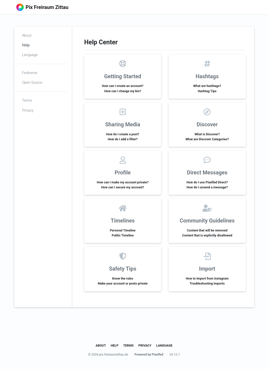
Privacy (28, 110)
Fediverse (29, 73)
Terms (27, 100)
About (27, 35)
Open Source (32, 82)
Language (30, 55)
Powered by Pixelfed (148, 354)
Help (26, 45)
